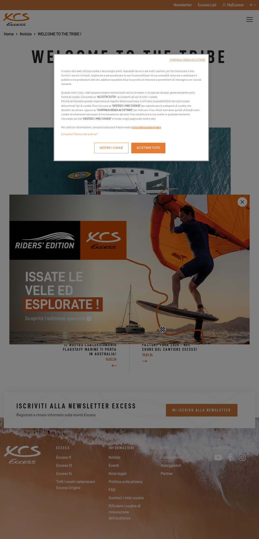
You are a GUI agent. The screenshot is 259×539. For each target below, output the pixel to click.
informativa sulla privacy (146, 127)
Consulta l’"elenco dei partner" (79, 134)
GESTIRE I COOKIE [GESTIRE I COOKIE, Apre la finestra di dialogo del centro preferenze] (111, 148)
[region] (131, 107)
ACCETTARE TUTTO (148, 148)
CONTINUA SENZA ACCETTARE (187, 59)
